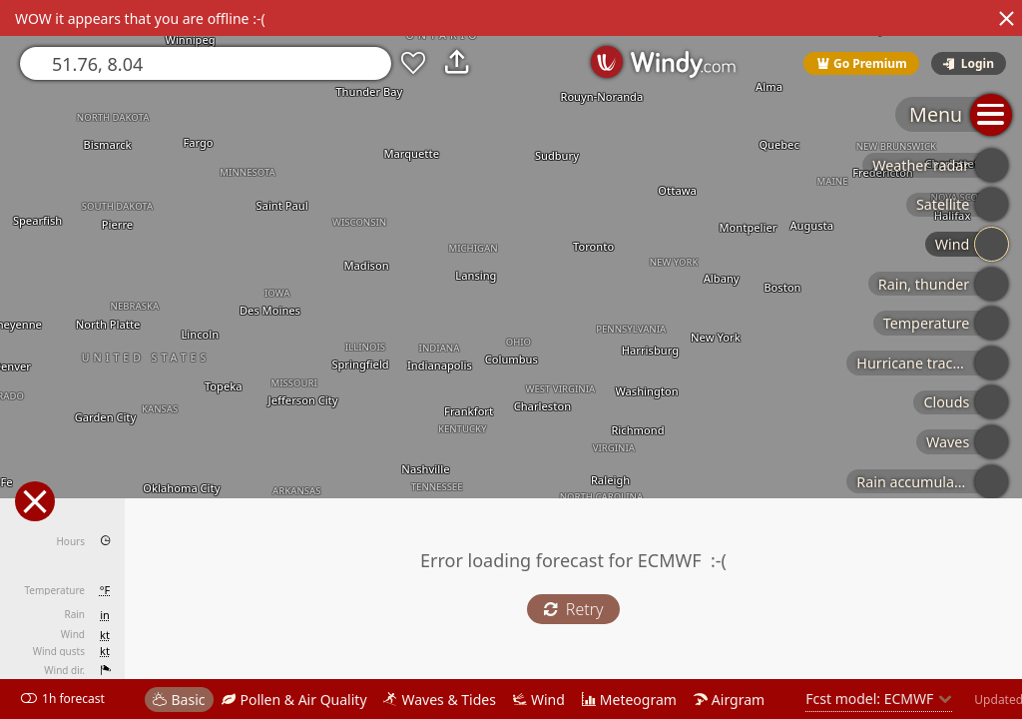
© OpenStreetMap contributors (939, 712)
